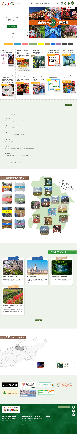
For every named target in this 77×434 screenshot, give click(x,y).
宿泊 (53, 44)
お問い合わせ (47, 3)
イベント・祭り (8, 44)
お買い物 (18, 44)
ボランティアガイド (36, 3)
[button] (27, 32)
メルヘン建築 (33, 44)
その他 (41, 44)
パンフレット (26, 3)
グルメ (24, 44)
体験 (47, 44)
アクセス (19, 3)
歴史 (59, 44)
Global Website (55, 3)
